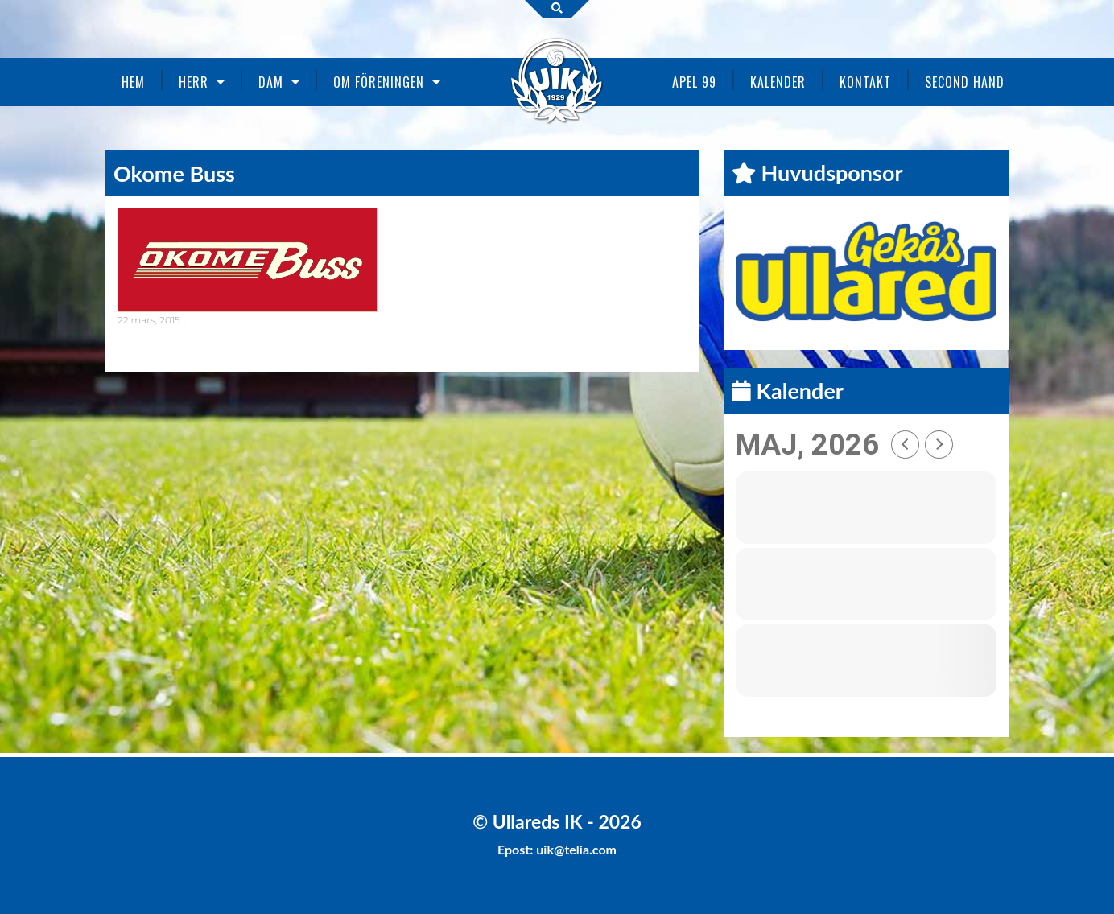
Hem (133, 82)
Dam (270, 82)
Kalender (778, 82)
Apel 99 (694, 82)
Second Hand (965, 82)
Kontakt (865, 82)
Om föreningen (378, 82)
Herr (193, 82)
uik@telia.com (576, 849)
